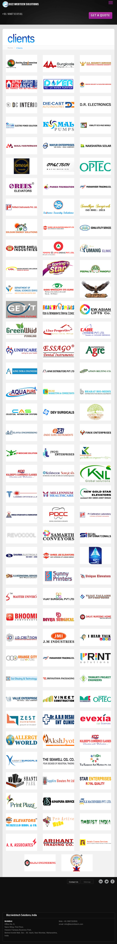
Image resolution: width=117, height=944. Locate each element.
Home (10, 48)
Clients (19, 48)
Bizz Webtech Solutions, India (21, 915)
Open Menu (110, 3)
